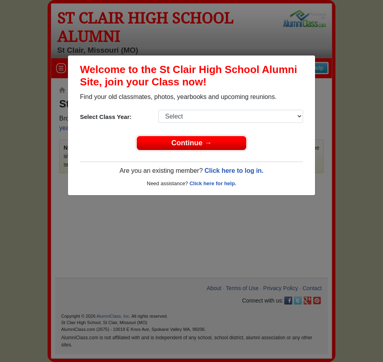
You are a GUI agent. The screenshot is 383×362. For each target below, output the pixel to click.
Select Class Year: (106, 116)
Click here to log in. (233, 170)
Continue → (192, 143)
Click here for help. (213, 183)
